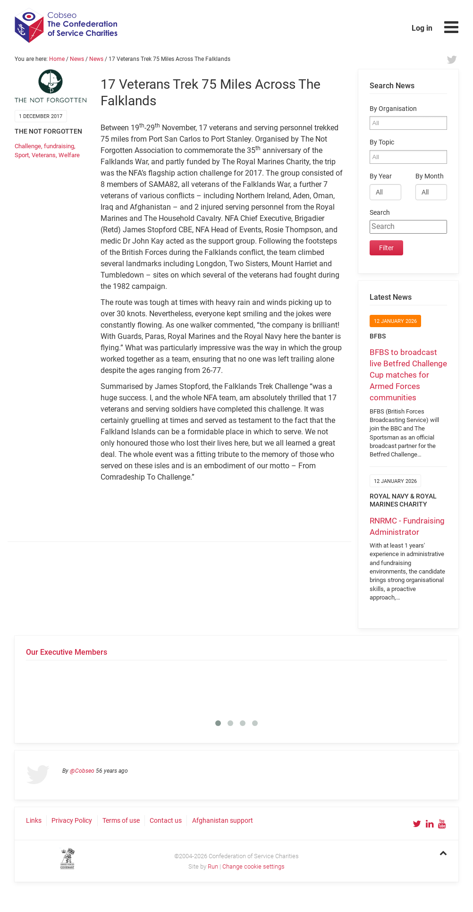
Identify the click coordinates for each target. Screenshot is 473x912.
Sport (22, 155)
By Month (429, 176)
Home (57, 59)
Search (380, 213)
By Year (381, 176)
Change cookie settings (253, 866)
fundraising (59, 146)
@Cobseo (82, 771)
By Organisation (393, 109)
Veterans (44, 155)
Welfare (69, 155)
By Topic (382, 142)
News (77, 59)
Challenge (28, 146)
